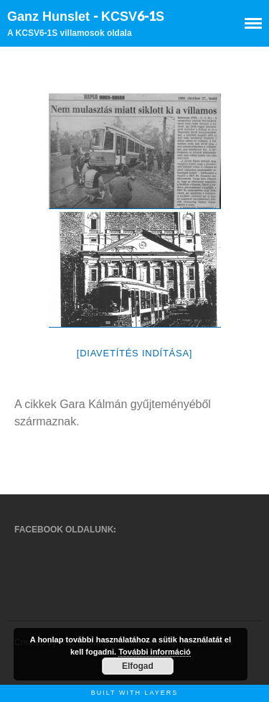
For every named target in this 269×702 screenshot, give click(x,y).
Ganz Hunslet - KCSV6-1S (85, 17)
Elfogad (138, 666)
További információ (154, 651)
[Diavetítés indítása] (134, 353)
